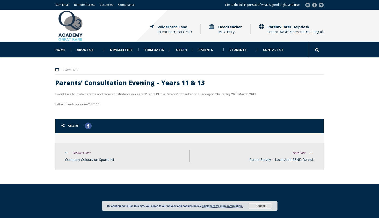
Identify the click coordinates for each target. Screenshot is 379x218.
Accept (260, 206)
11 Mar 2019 (69, 70)
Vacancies (106, 5)
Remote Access (84, 5)
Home (60, 49)
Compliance (126, 5)
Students (238, 49)
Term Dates (154, 49)
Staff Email (62, 5)
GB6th (181, 49)
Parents (206, 49)
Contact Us (273, 49)
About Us (85, 49)
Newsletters (121, 49)
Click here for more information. (222, 205)
